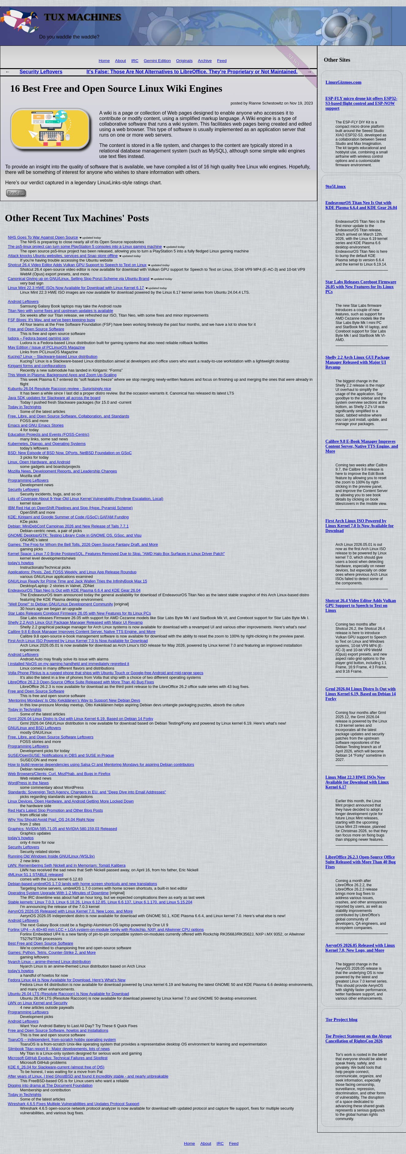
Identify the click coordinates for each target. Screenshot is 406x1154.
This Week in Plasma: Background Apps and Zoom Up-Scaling (62, 375)
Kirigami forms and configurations (37, 365)
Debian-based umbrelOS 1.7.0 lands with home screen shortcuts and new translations (82, 883)
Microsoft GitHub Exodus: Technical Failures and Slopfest (58, 1058)
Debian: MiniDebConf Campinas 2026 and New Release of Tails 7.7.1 (68, 526)
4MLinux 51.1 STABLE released (35, 874)
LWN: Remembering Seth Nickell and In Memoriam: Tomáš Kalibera (67, 865)
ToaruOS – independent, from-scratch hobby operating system (62, 1039)
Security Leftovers (41, 71)
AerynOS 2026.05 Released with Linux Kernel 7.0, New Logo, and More (360, 948)
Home (104, 60)
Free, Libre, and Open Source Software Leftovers (51, 737)
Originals (184, 60)
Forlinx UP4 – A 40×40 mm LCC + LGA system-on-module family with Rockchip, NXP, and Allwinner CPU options (106, 929)
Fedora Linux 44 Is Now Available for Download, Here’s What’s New (67, 980)
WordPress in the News (28, 783)
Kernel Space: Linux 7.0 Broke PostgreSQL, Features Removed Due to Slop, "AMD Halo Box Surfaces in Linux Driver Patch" (116, 553)
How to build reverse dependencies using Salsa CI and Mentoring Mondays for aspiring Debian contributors (101, 764)
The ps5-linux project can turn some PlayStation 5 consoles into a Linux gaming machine (85, 246)
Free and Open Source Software (36, 329)
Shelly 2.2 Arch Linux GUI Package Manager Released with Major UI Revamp (357, 362)
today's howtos (21, 562)
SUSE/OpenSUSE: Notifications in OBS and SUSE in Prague (61, 755)
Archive (205, 60)
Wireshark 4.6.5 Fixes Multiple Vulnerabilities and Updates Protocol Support (73, 1103)
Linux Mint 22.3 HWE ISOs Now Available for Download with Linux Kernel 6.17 (357, 782)
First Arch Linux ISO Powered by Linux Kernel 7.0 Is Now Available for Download (359, 526)
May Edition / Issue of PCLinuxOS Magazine (46, 347)
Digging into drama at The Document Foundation (50, 1085)
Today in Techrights (24, 407)
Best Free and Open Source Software (40, 943)
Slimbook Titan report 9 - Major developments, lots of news (59, 1048)
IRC (134, 60)
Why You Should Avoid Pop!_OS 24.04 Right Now (51, 819)
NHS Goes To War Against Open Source (43, 237)
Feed (222, 60)
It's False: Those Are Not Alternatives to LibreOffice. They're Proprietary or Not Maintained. (192, 71)
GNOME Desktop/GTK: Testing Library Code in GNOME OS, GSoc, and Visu (74, 535)
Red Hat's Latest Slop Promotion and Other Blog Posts (55, 810)
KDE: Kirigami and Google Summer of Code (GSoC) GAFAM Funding (68, 517)
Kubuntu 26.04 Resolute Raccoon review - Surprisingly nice (59, 388)
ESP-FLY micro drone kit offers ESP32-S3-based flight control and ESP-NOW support (361, 103)
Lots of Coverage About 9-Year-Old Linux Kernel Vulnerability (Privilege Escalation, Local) (86, 498)
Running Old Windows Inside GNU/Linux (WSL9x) (51, 856)
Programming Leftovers (28, 480)
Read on (16, 193)
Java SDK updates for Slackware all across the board (54, 397)
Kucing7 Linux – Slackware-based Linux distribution (52, 356)
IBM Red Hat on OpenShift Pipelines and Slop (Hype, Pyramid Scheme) (70, 507)
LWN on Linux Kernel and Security (38, 1003)
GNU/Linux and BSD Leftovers (34, 728)
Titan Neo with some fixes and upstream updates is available (60, 310)
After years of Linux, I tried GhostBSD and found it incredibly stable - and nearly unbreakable (88, 1076)
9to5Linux (335, 186)
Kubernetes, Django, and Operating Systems (47, 443)
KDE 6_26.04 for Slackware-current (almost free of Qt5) (56, 1067)
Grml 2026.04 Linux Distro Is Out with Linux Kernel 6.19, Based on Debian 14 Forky (360, 694)
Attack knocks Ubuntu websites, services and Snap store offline (63, 255)
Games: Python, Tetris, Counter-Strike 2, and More (52, 952)
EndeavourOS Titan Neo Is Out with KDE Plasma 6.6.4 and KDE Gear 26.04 (361, 205)
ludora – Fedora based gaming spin (39, 338)
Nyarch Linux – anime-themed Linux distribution (49, 961)
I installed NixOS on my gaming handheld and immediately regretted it (68, 663)
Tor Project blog (341, 1019)
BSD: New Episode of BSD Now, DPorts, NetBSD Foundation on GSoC (70, 452)
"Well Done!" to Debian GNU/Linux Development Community (60, 604)
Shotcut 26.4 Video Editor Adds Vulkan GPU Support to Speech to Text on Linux (360, 605)
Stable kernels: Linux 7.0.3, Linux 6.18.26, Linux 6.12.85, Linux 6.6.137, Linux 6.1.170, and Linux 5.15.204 (100, 902)
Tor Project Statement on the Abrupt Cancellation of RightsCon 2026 (358, 1038)
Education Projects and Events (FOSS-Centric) (48, 434)
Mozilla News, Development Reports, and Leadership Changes (62, 471)
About (120, 60)
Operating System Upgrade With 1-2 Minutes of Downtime (58, 893)
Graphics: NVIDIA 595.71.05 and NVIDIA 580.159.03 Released (62, 828)
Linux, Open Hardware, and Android (39, 462)
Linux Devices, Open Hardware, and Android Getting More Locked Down (71, 801)
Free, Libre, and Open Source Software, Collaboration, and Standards (68, 416)
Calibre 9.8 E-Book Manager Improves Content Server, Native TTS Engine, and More (361, 446)
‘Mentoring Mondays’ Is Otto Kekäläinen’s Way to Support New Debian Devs (74, 700)
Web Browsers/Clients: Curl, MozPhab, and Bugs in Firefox (59, 773)
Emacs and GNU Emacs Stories (36, 425)
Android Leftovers (23, 301)
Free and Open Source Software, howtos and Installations (58, 1030)
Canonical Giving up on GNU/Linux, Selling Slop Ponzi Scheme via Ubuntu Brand (78, 278)
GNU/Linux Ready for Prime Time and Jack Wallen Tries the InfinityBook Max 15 (77, 581)
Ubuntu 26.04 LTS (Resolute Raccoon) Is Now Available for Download (68, 993)
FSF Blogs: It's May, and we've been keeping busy (51, 320)
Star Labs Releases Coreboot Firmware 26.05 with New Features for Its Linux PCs (360, 287)
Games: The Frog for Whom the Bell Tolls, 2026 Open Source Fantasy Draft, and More (83, 544)
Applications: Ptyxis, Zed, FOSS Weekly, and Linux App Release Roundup (72, 572)
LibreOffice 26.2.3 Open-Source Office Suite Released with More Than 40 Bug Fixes (360, 862)
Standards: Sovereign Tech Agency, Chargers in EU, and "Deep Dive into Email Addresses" (87, 792)
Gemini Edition (157, 60)
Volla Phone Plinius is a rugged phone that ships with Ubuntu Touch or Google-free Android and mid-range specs (106, 673)
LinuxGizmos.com (343, 82)
